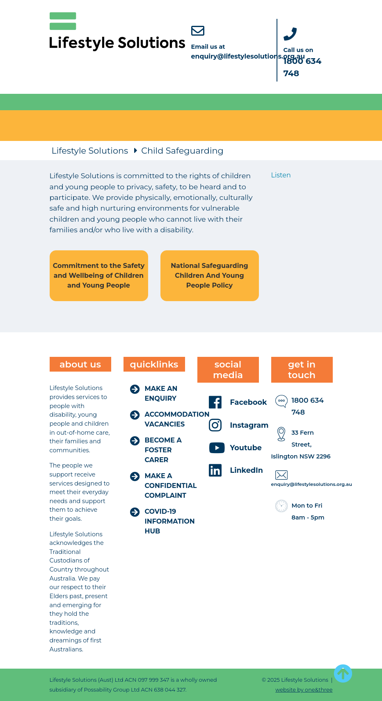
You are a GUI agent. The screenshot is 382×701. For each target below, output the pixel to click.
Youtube (246, 447)
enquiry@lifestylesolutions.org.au (311, 484)
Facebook (248, 402)
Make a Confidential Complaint (171, 485)
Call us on (303, 62)
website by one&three (303, 690)
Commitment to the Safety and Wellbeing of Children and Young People (98, 275)
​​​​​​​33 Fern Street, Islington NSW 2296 (301, 444)
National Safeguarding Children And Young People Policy (209, 275)
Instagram (249, 425)
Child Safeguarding (182, 150)
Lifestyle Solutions (90, 150)
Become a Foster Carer (163, 450)
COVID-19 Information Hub (170, 521)
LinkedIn (246, 470)
